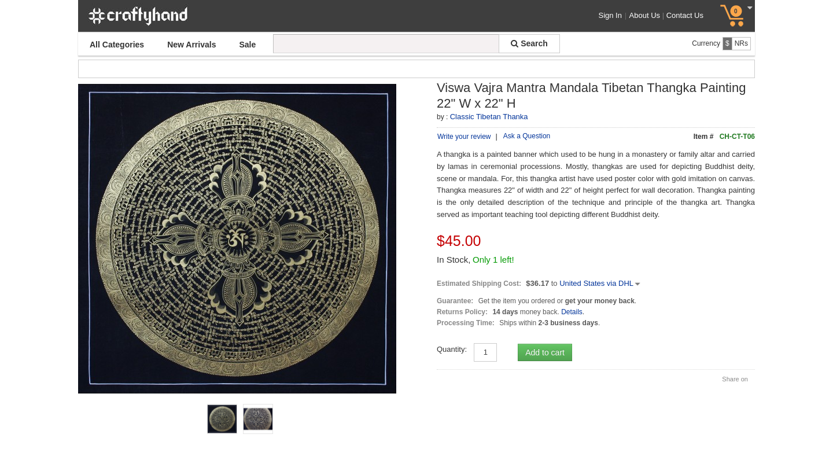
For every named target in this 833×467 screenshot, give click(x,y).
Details (572, 350)
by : (442, 117)
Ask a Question (526, 136)
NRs (741, 43)
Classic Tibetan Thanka (489, 116)
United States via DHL (600, 321)
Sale (247, 44)
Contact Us (684, 15)
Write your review (464, 137)
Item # (704, 137)
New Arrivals (191, 44)
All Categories (117, 44)
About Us (646, 15)
